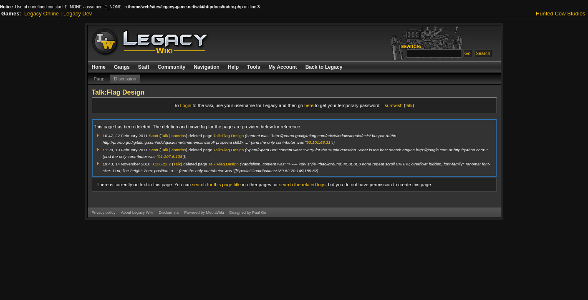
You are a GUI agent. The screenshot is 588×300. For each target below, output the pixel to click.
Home (99, 67)
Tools (253, 67)
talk (408, 105)
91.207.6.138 (170, 156)
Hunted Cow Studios (560, 13)
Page (99, 78)
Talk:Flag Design (228, 135)
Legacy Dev (77, 13)
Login (185, 105)
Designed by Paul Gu (248, 212)
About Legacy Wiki (137, 212)
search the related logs (302, 184)
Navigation (207, 67)
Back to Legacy (324, 67)
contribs (179, 135)
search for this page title (216, 184)
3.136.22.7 (161, 164)
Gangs (122, 67)
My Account (283, 67)
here (308, 105)
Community (172, 67)
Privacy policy (104, 212)
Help (233, 67)
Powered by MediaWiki (204, 212)
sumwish (394, 105)
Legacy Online (41, 13)
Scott (154, 135)
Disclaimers (169, 212)
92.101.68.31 (318, 142)
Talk (164, 135)
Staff (143, 67)
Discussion (125, 78)
